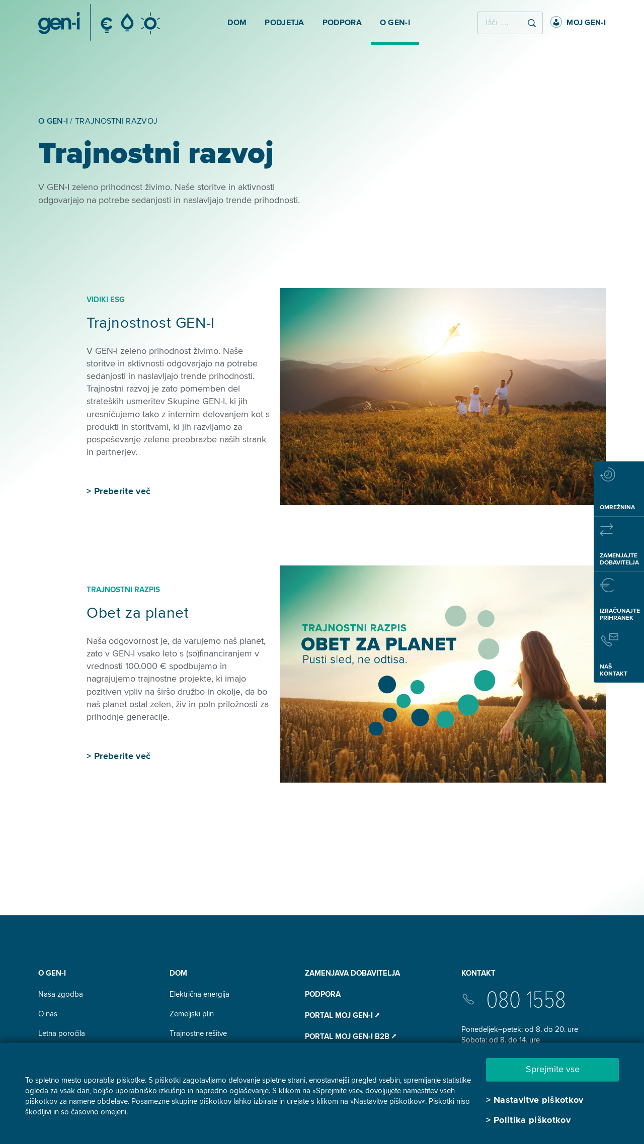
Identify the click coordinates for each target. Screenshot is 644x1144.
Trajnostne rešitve (198, 1033)
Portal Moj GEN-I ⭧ (342, 1015)
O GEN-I (52, 973)
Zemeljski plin (192, 1013)
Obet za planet (138, 613)
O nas (47, 1013)
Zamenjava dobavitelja (352, 973)
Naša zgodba (60, 994)
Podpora (323, 994)
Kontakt (478, 973)
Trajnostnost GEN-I (151, 323)
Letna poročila (61, 1033)
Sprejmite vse (553, 1069)
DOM (178, 973)
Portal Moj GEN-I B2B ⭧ (350, 1036)
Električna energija (199, 994)
